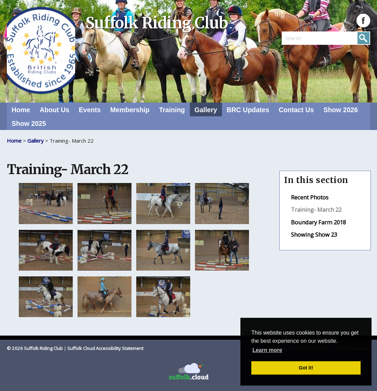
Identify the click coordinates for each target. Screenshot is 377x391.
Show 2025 (29, 123)
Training (172, 110)
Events (90, 110)
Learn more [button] (267, 350)
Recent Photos (310, 197)
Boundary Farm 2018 (318, 222)
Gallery (206, 110)
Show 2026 (340, 110)
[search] (304, 37)
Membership (130, 110)
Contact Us (296, 110)
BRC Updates (248, 110)
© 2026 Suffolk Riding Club (35, 348)
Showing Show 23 (314, 234)
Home (21, 110)
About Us (54, 110)
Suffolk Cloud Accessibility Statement (105, 348)
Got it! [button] (306, 367)
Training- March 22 (316, 209)
